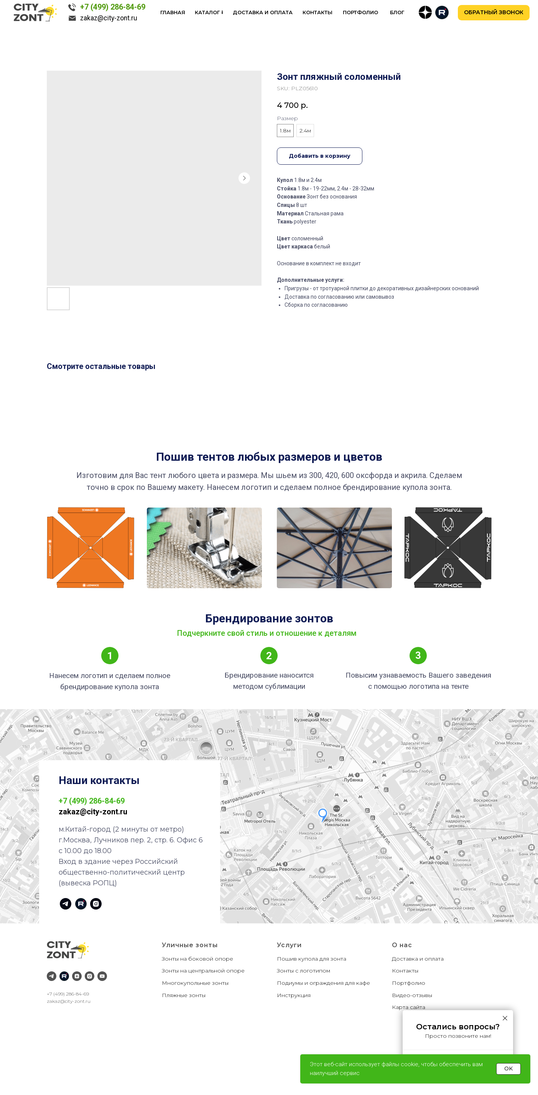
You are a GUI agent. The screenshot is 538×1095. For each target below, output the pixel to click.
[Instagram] (89, 976)
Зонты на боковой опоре (197, 958)
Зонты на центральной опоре (203, 970)
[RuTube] (64, 976)
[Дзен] (77, 976)
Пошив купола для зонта (311, 958)
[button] (494, 12)
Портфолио (408, 982)
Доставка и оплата (418, 958)
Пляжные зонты (184, 995)
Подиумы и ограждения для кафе (323, 982)
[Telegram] (51, 976)
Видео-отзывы (412, 995)
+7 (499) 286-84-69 (68, 994)
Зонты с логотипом (303, 970)
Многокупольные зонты (195, 982)
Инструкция (294, 995)
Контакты (405, 970)
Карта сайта (408, 1007)
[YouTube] (102, 976)
